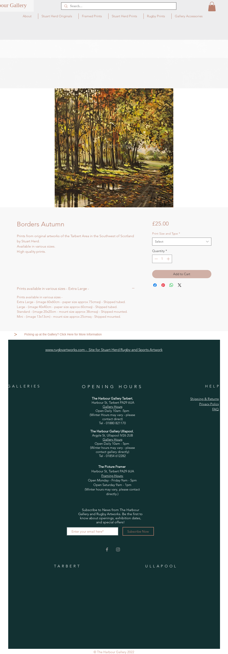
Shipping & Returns (204, 399)
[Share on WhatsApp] (171, 285)
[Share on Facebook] (155, 285)
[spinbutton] (162, 259)
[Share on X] (179, 285)
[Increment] (169, 259)
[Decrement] (156, 259)
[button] (212, 6)
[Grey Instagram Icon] (118, 549)
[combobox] (181, 242)
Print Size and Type (166, 233)
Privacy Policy (209, 404)
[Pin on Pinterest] (163, 285)
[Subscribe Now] (138, 531)
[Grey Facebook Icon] (107, 549)
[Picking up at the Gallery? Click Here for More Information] (63, 334)
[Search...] (118, 7)
